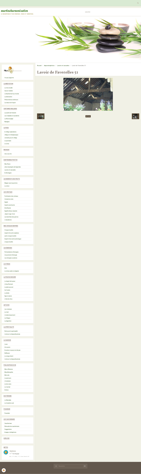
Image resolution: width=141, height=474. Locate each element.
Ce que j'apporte (9, 77)
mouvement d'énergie (10, 255)
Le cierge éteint (8, 356)
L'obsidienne (8, 220)
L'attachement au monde (11, 94)
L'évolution (7, 381)
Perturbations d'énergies (11, 252)
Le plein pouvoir (8, 287)
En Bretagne (8, 173)
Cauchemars (8, 423)
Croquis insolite (8, 230)
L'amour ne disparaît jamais (12, 334)
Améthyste (7, 208)
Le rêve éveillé (8, 88)
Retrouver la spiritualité (11, 331)
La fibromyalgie (8, 119)
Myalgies (7, 121)
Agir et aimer (8, 296)
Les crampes (8, 309)
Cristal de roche (8, 199)
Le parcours (7, 378)
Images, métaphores (10, 432)
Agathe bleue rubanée (10, 211)
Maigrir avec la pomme (10, 183)
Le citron (6, 186)
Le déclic (6, 293)
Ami (5, 268)
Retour (88, 116)
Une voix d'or (8, 154)
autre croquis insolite (10, 236)
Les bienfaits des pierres (11, 217)
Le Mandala (7, 400)
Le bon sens (7, 384)
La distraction (8, 97)
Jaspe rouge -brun (9, 214)
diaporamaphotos (49, 65)
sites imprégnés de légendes (12, 167)
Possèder (7, 413)
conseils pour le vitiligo (10, 138)
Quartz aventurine (9, 205)
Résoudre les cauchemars (11, 426)
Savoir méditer (8, 91)
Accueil (39, 65)
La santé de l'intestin (10, 113)
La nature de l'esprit (10, 102)
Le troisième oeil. (9, 403)
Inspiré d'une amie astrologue (12, 239)
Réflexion (7, 353)
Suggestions (8, 429)
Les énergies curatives (10, 258)
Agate (6, 202)
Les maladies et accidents (11, 116)
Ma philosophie (8, 372)
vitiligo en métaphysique (11, 135)
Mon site (6, 375)
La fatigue (7, 318)
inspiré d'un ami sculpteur (11, 233)
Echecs (6, 390)
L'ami (6, 344)
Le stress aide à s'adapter (11, 271)
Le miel (6, 312)
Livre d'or (87, 12)
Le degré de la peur (9, 281)
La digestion (7, 321)
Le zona (6, 143)
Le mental (7, 387)
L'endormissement (9, 315)
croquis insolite (8, 242)
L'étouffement (8, 284)
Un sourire (7, 347)
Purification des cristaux (11, 196)
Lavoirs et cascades (63, 65)
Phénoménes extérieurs (11, 99)
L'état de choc (8, 299)
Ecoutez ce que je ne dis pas (12, 350)
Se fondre (7, 290)
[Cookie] (4, 470)
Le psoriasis (7, 141)
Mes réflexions (8, 369)
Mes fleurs (7, 164)
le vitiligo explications (10, 132)
